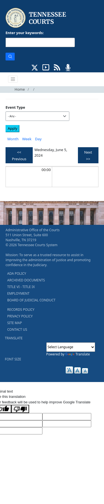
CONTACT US (17, 329)
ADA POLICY (16, 273)
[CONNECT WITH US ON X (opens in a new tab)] (34, 66)
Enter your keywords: (25, 32)
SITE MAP (14, 322)
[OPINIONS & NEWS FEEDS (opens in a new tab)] (57, 66)
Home (20, 89)
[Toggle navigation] (13, 79)
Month (13, 138)
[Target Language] (66, 416)
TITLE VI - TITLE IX (21, 286)
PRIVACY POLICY (20, 316)
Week (26, 138)
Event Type (15, 107)
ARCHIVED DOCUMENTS (26, 280)
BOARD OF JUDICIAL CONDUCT (31, 300)
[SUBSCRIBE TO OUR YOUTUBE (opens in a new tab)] (45, 66)
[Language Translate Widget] (70, 347)
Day (38, 138)
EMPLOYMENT (18, 293)
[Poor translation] (20, 409)
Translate (77, 354)
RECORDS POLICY (20, 309)
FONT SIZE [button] (13, 359)
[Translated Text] (66, 423)
